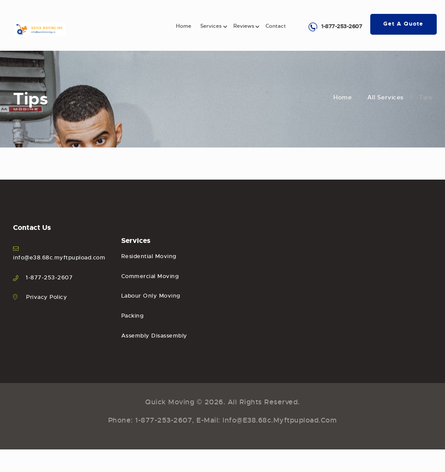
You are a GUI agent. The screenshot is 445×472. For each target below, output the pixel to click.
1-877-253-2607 (341, 26)
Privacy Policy (46, 297)
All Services (385, 97)
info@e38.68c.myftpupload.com (59, 257)
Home (342, 97)
